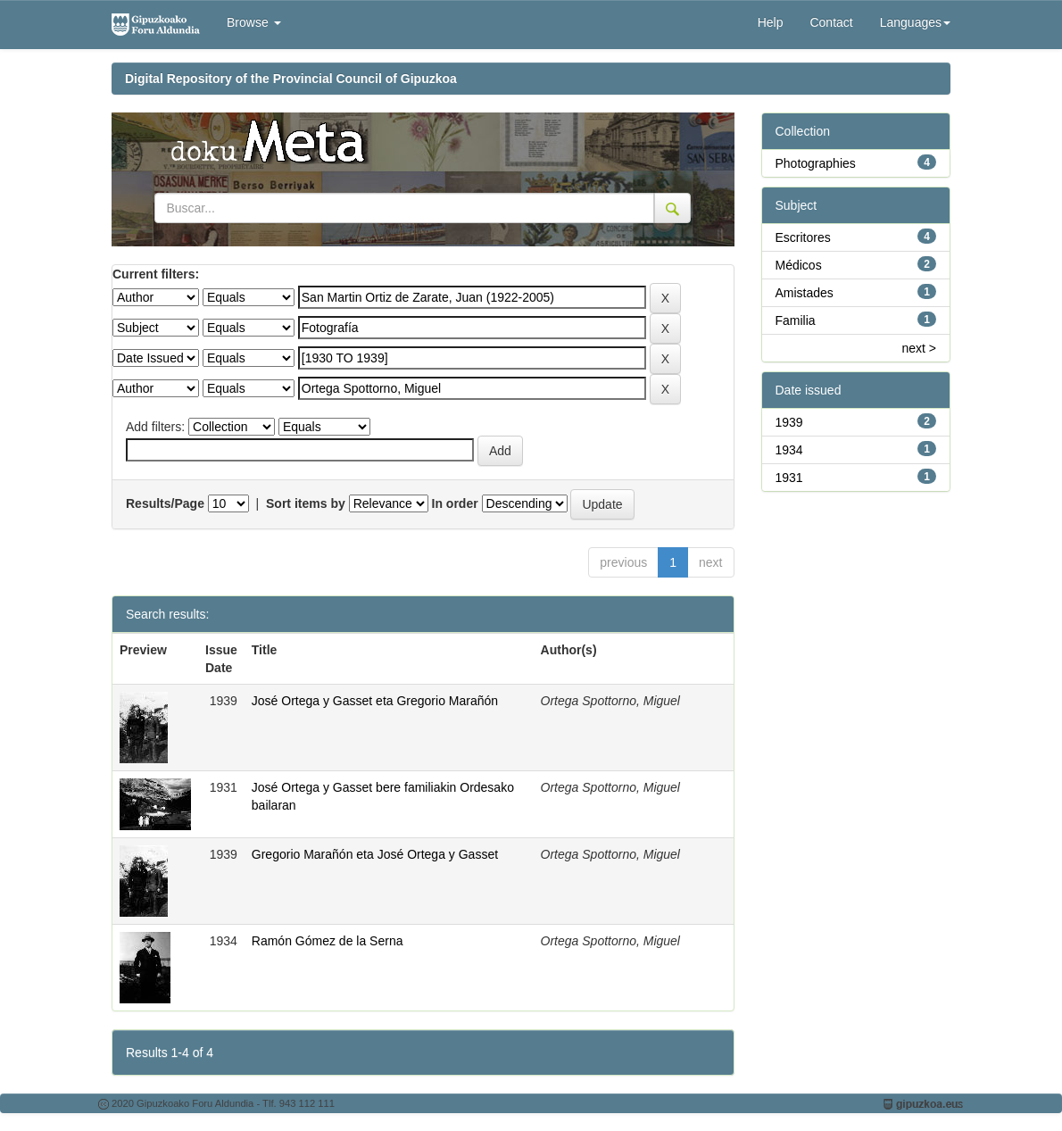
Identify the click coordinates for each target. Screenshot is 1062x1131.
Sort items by (305, 503)
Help (771, 22)
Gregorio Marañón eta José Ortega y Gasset (375, 854)
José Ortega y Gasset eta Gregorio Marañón (375, 701)
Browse (254, 22)
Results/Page (165, 503)
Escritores (803, 237)
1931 (789, 477)
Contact (830, 22)
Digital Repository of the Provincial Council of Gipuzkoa (291, 78)
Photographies (816, 163)
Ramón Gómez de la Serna (327, 941)
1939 (789, 422)
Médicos (799, 265)
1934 (789, 450)
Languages (915, 22)
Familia (796, 320)
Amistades (805, 293)
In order (455, 503)
